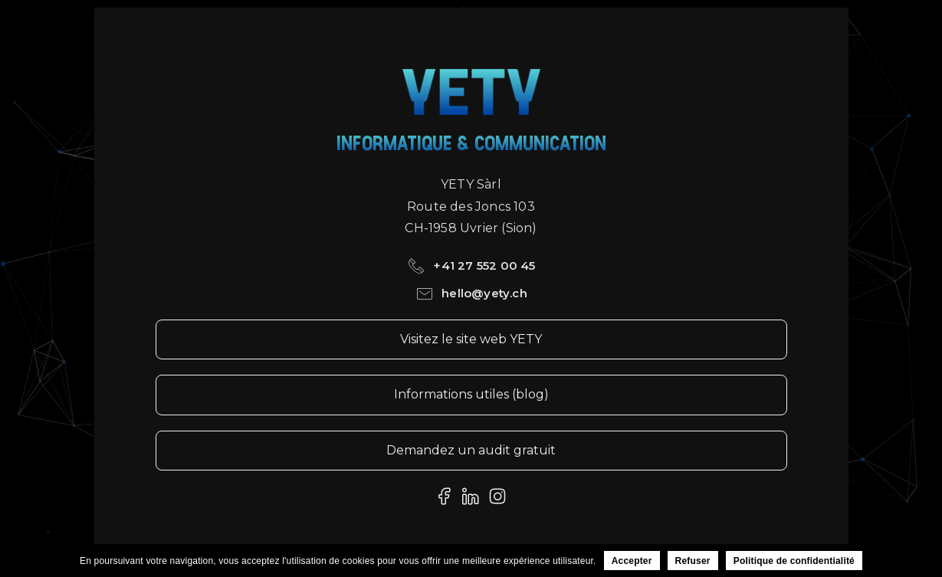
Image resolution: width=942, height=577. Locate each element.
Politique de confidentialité (794, 561)
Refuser (693, 561)
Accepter (632, 561)
